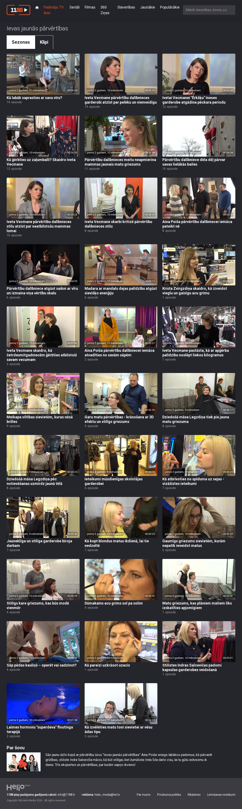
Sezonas (21, 42)
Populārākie (170, 7)
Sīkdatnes (194, 794)
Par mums (144, 794)
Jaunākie (147, 7)
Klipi (44, 42)
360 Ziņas (105, 10)
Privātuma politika (169, 794)
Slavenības (126, 7)
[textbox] (209, 9)
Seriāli (74, 7)
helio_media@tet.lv (101, 794)
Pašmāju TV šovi (54, 10)
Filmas (90, 7)
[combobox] (209, 10)
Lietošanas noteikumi (221, 794)
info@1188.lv (41, 794)
